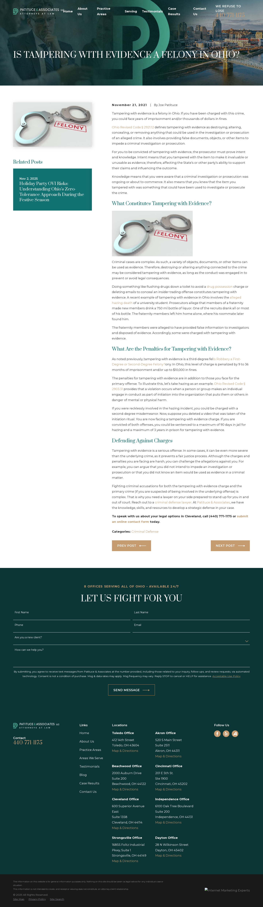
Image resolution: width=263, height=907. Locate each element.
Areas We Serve (91, 758)
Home (84, 733)
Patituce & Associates (213, 502)
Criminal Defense (145, 531)
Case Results (89, 783)
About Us (86, 741)
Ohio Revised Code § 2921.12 (133, 127)
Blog (83, 775)
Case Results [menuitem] (174, 11)
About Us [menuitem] (82, 11)
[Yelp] (226, 734)
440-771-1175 (230, 15)
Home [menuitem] (68, 11)
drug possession (220, 286)
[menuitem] (18, 899)
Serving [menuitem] (131, 11)
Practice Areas (90, 750)
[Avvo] (235, 734)
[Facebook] (217, 734)
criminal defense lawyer (173, 502)
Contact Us (88, 791)
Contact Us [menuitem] (199, 11)
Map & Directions (125, 751)
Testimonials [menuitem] (152, 11)
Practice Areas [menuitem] (103, 11)
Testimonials (89, 766)
